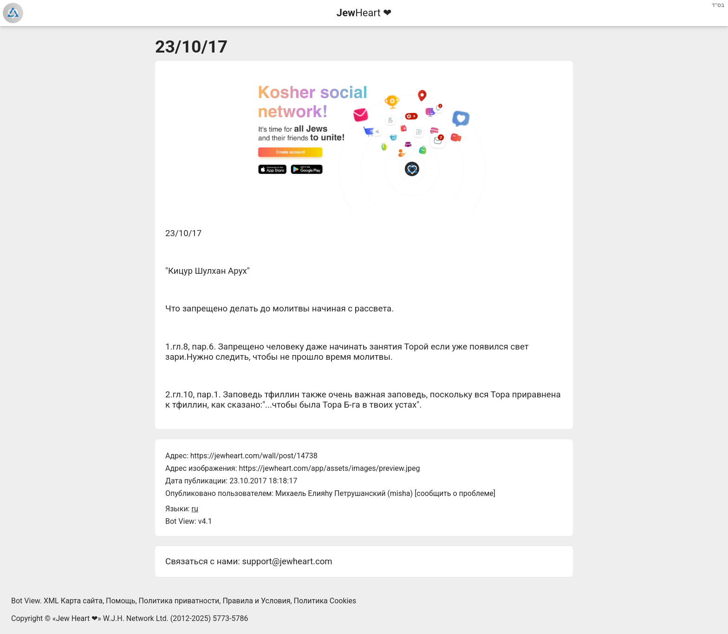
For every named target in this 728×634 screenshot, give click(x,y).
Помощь (120, 600)
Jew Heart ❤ (77, 618)
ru (194, 508)
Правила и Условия (256, 600)
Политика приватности (179, 600)
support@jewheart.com (287, 561)
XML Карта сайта (73, 600)
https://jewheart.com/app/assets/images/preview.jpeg (329, 468)
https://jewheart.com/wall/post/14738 (254, 455)
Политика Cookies (325, 600)
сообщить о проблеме (455, 493)
